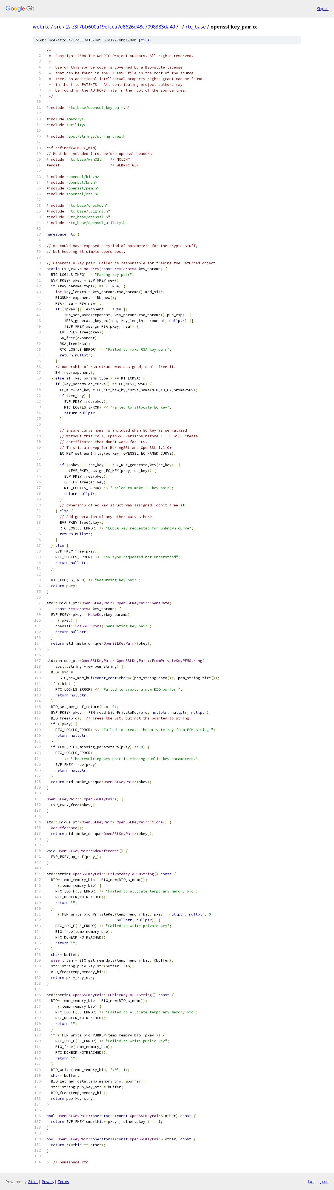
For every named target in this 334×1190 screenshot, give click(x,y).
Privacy (48, 1181)
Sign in (323, 8)
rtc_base (195, 26)
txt (311, 1181)
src (57, 26)
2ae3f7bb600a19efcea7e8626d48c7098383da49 (120, 26)
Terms (63, 1181)
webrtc (41, 26)
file (145, 40)
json (324, 1181)
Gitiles (33, 1181)
